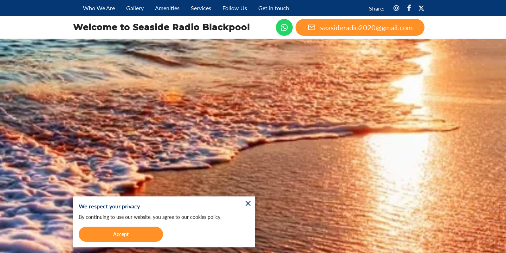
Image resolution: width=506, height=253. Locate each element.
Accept (121, 233)
